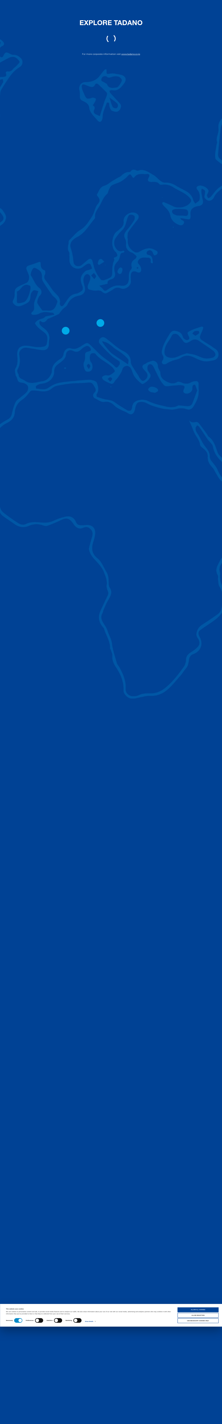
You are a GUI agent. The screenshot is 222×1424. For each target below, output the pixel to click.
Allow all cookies (198, 1407)
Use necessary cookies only (198, 1418)
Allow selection (198, 1412)
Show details (89, 1419)
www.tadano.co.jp (130, 54)
